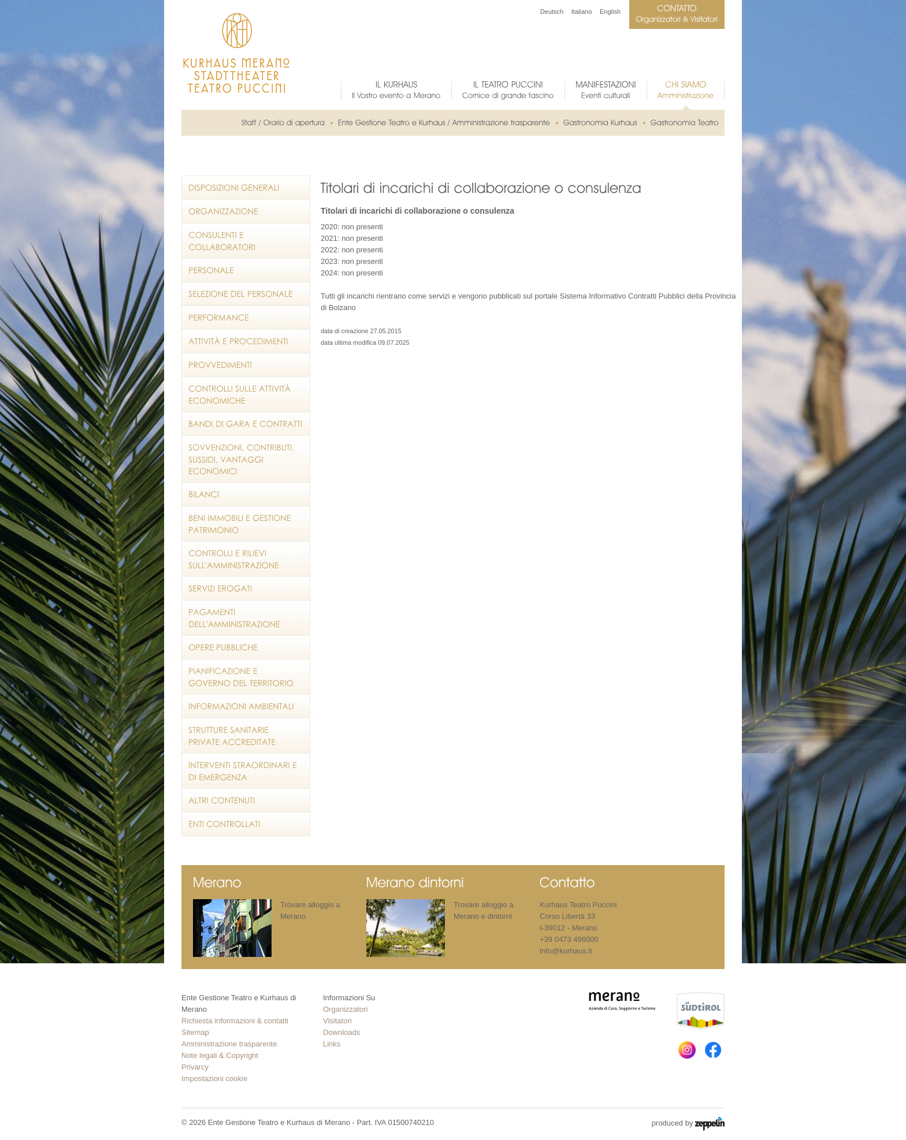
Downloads (341, 1032)
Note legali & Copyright (219, 1055)
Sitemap (195, 1032)
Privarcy (195, 1067)
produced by (688, 1124)
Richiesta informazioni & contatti (234, 1020)
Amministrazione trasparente (229, 1044)
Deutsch (551, 11)
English (610, 11)
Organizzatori (345, 1009)
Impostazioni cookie (214, 1078)
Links (331, 1044)
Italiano (581, 11)
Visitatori (337, 1020)
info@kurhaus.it (566, 951)
